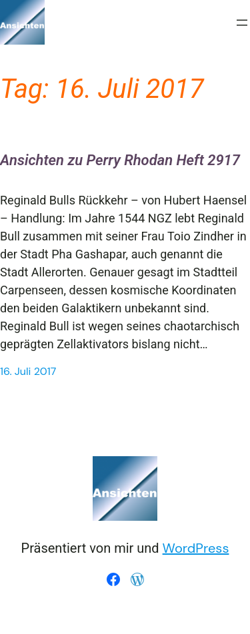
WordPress (196, 548)
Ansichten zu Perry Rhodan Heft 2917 (120, 160)
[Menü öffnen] (242, 23)
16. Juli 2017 (28, 371)
